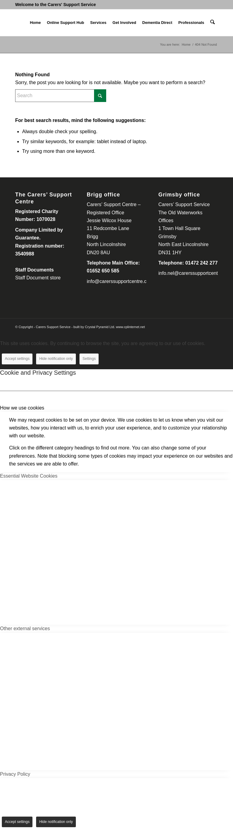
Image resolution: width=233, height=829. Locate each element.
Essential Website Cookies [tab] (28, 476)
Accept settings (17, 359)
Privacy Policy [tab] (15, 774)
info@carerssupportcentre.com (120, 281)
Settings (89, 359)
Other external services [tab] (25, 628)
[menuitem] (35, 22)
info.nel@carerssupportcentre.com (195, 273)
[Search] (213, 22)
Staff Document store (38, 277)
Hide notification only (56, 359)
